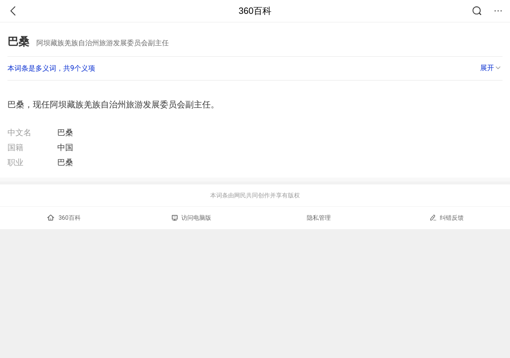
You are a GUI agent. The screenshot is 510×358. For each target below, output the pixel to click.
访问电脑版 (191, 217)
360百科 (255, 11)
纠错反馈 (446, 217)
